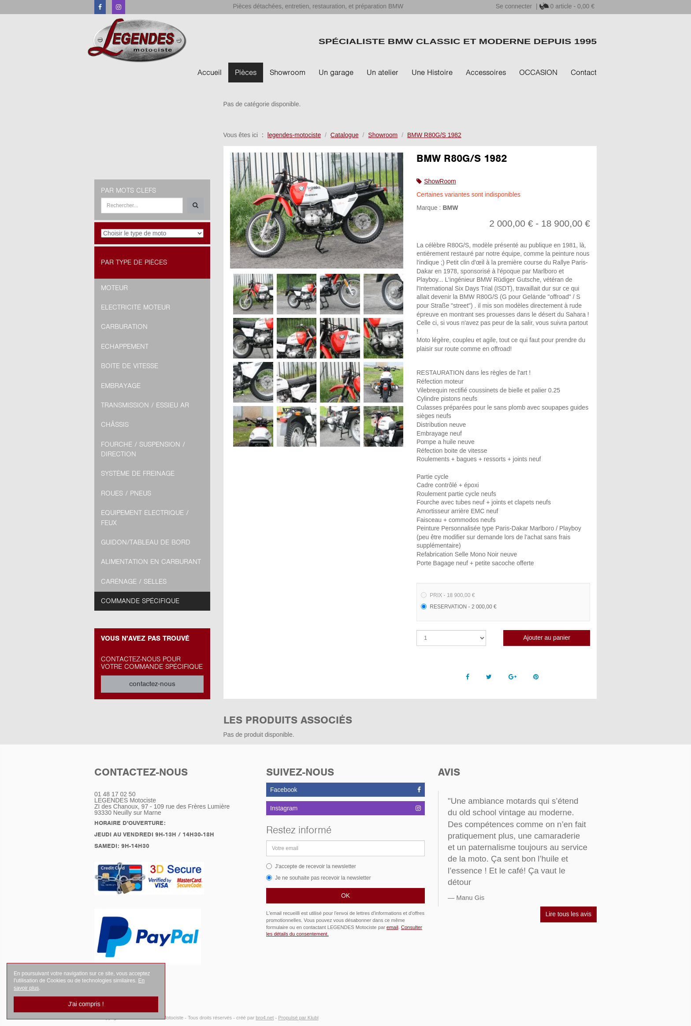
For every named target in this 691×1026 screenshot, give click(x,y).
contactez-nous (152, 683)
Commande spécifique (140, 601)
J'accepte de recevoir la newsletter (311, 866)
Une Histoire (432, 72)
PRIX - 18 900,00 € (448, 595)
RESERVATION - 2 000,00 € (458, 607)
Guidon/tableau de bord (145, 542)
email (392, 927)
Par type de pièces (134, 262)
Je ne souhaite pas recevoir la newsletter (318, 878)
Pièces (245, 72)
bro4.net (265, 1017)
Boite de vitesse (129, 366)
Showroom (287, 72)
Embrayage (121, 385)
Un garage (336, 72)
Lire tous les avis (568, 914)
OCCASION (538, 72)
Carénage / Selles (134, 581)
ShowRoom (440, 181)
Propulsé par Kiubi (298, 1017)
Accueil (209, 72)
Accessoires (486, 72)
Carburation (124, 326)
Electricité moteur (135, 307)
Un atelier (382, 72)
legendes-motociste (294, 134)
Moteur (114, 288)
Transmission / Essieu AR (145, 405)
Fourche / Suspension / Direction (143, 449)
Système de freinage (138, 473)
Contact (584, 72)
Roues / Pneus (126, 493)
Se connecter (514, 6)
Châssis (115, 424)
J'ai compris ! (86, 1003)
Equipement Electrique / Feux (145, 517)
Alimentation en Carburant (151, 561)
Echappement (125, 346)
